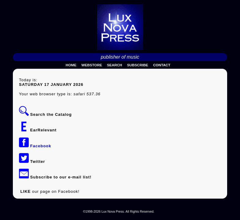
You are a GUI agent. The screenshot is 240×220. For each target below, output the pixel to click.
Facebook (35, 146)
